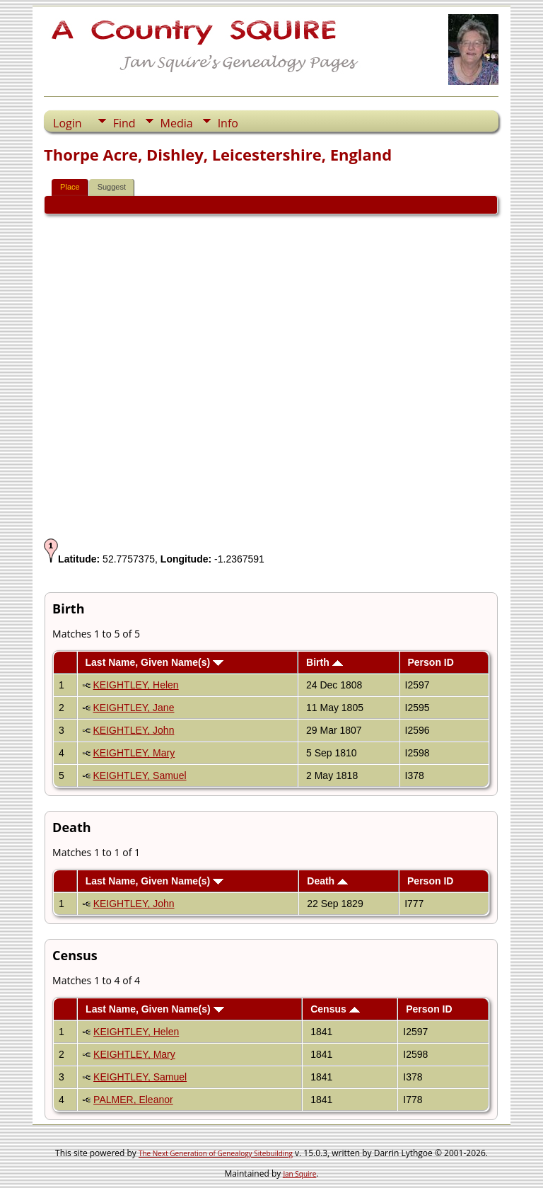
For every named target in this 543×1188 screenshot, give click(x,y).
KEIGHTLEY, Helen (136, 685)
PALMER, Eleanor (133, 1099)
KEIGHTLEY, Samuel (140, 775)
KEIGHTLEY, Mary (134, 753)
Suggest (112, 187)
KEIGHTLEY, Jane (134, 707)
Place (70, 187)
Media (176, 123)
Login (67, 123)
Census (334, 1009)
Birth (324, 662)
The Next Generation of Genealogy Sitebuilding (216, 1153)
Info (228, 123)
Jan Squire (299, 1174)
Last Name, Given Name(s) (155, 662)
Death (327, 881)
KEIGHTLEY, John (134, 730)
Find (124, 123)
